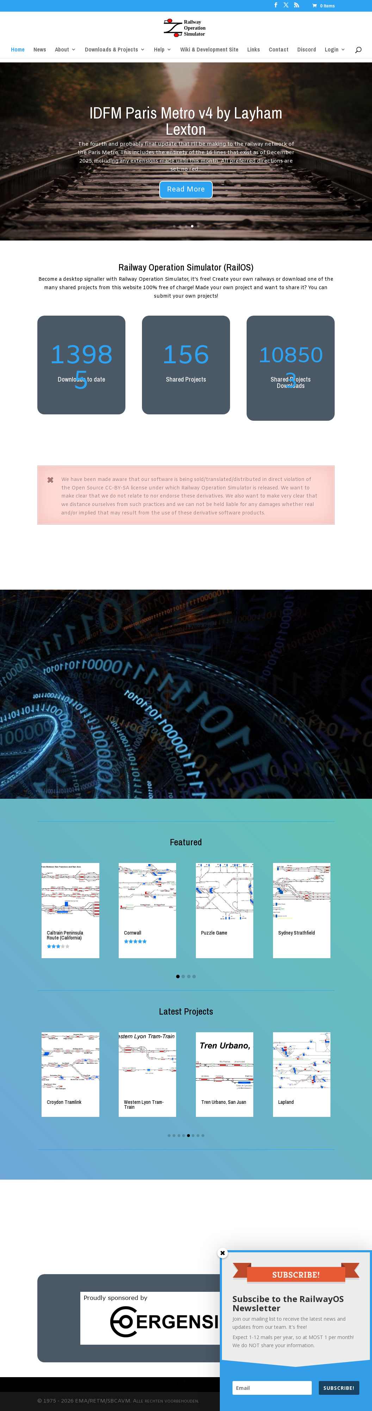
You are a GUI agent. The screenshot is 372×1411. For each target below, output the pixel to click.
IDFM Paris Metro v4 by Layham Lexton (186, 121)
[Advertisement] (186, 548)
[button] (178, 976)
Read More (186, 189)
